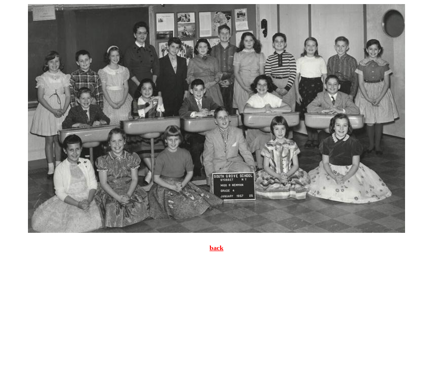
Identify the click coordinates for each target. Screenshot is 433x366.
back (216, 248)
